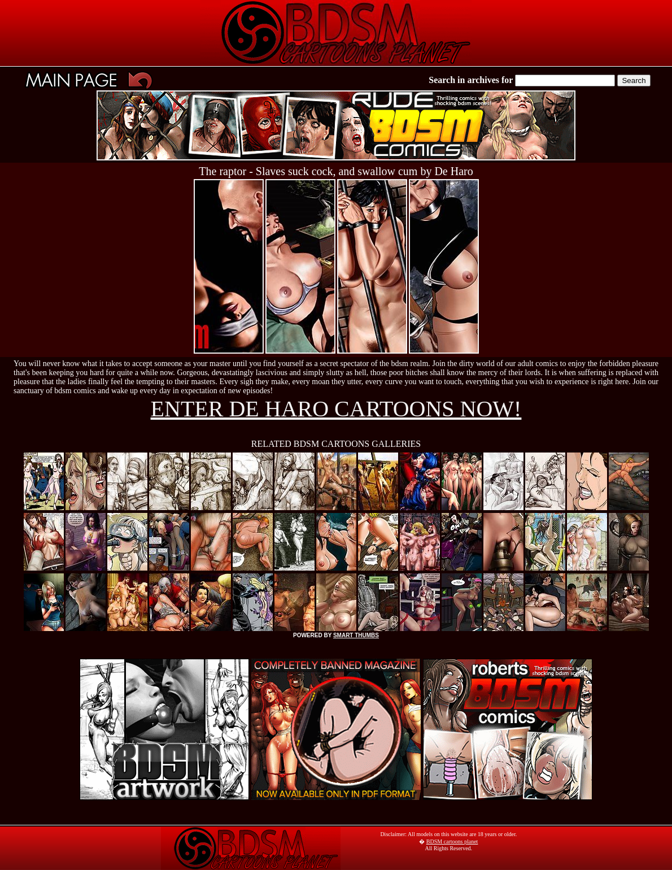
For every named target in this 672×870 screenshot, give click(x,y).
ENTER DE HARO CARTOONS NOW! (336, 408)
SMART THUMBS (356, 635)
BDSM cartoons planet (452, 841)
